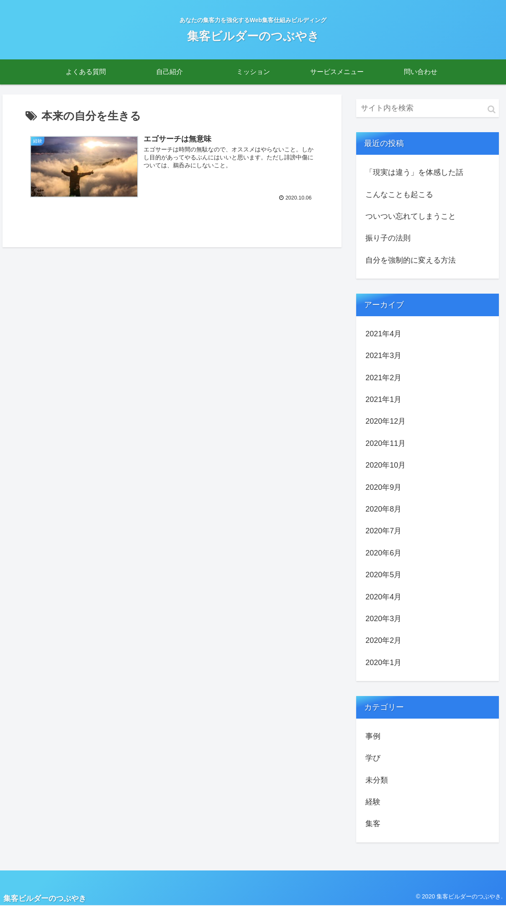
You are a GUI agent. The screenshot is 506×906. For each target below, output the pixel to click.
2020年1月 (383, 662)
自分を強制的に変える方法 (410, 260)
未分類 (376, 780)
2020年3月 (383, 618)
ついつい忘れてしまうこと (410, 216)
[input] (427, 108)
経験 (372, 802)
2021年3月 (383, 355)
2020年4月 (383, 597)
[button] (491, 109)
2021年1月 (383, 399)
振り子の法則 (388, 238)
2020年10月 (385, 465)
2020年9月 (383, 487)
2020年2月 (383, 640)
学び (372, 758)
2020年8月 (383, 509)
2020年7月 (383, 531)
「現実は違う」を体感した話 (414, 172)
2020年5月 (383, 575)
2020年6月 (383, 553)
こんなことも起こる (399, 194)
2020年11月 (385, 443)
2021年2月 (383, 378)
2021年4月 (383, 334)
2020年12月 (385, 421)
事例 (372, 736)
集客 (372, 823)
